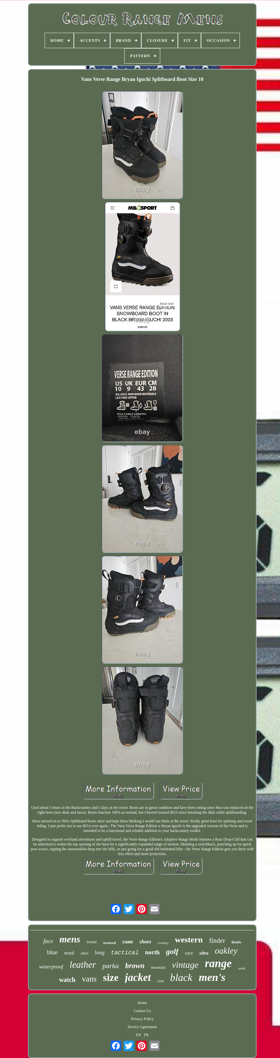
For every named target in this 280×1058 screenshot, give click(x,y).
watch (67, 979)
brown (134, 966)
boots (236, 942)
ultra (203, 953)
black (181, 977)
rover (92, 941)
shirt (84, 953)
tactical (124, 952)
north (152, 952)
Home (142, 1003)
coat (160, 981)
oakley (226, 951)
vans (89, 979)
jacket (138, 977)
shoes (145, 941)
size (110, 977)
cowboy (163, 943)
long (99, 952)
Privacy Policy (142, 1019)
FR (146, 1035)
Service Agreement (142, 1027)
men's (212, 977)
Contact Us (142, 1011)
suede (242, 968)
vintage (185, 965)
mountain (158, 967)
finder (217, 940)
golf (172, 951)
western (189, 939)
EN (138, 1035)
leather (83, 964)
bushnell (109, 943)
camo (127, 942)
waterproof (51, 967)
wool (69, 953)
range (218, 963)
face (48, 941)
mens (69, 939)
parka (110, 966)
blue (52, 952)
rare (189, 953)
